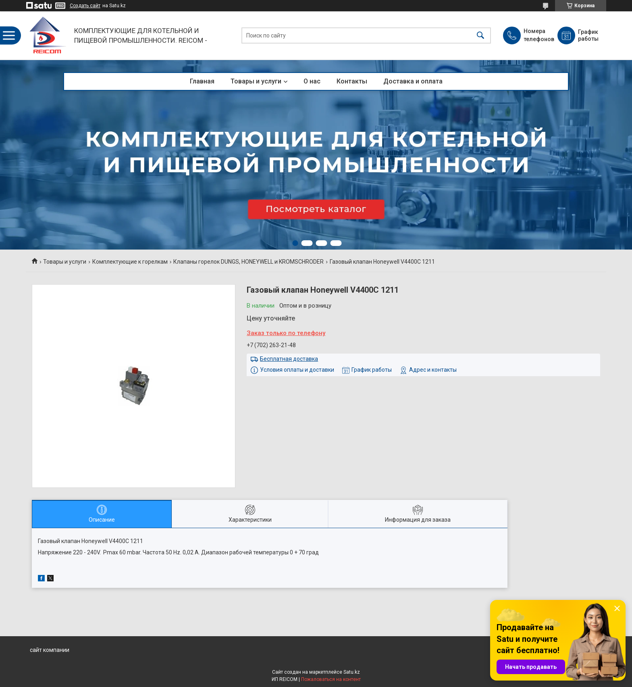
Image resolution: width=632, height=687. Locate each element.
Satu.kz (351, 672)
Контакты (352, 81)
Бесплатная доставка (289, 359)
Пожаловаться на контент (331, 679)
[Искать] (480, 35)
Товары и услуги (256, 81)
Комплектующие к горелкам (130, 261)
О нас (312, 81)
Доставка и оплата (413, 81)
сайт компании (49, 650)
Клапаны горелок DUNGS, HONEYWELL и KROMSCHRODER (248, 261)
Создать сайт (85, 5)
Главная (202, 81)
